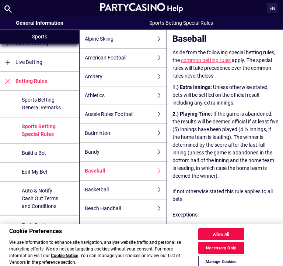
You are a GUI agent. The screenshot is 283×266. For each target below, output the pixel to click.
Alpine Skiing (126, 39)
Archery (126, 77)
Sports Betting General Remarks (41, 103)
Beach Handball (126, 209)
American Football (126, 58)
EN (272, 8)
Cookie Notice (64, 262)
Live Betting (21, 62)
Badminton (126, 133)
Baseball (126, 171)
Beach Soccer (126, 227)
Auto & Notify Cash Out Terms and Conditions (40, 198)
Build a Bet (34, 153)
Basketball (126, 190)
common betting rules (206, 60)
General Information (39, 23)
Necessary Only (221, 254)
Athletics (126, 95)
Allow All (221, 240)
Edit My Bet (35, 172)
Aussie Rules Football (126, 114)
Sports (39, 37)
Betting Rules (23, 81)
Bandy (126, 152)
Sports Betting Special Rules (39, 130)
